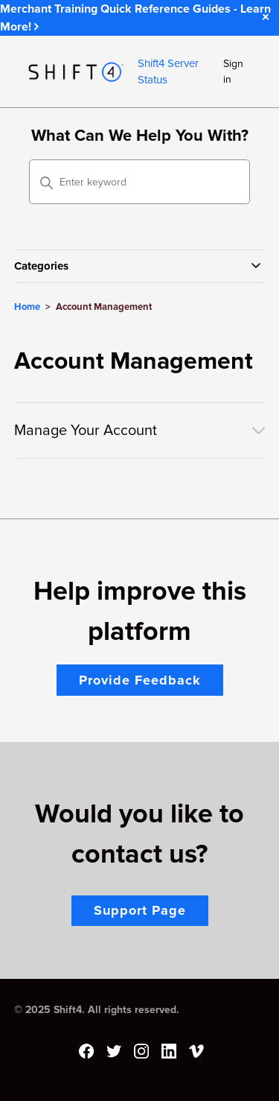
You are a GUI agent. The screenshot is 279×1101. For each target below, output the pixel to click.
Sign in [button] (233, 71)
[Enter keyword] (140, 181)
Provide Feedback (140, 680)
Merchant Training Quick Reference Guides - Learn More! (135, 17)
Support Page (140, 910)
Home (27, 307)
